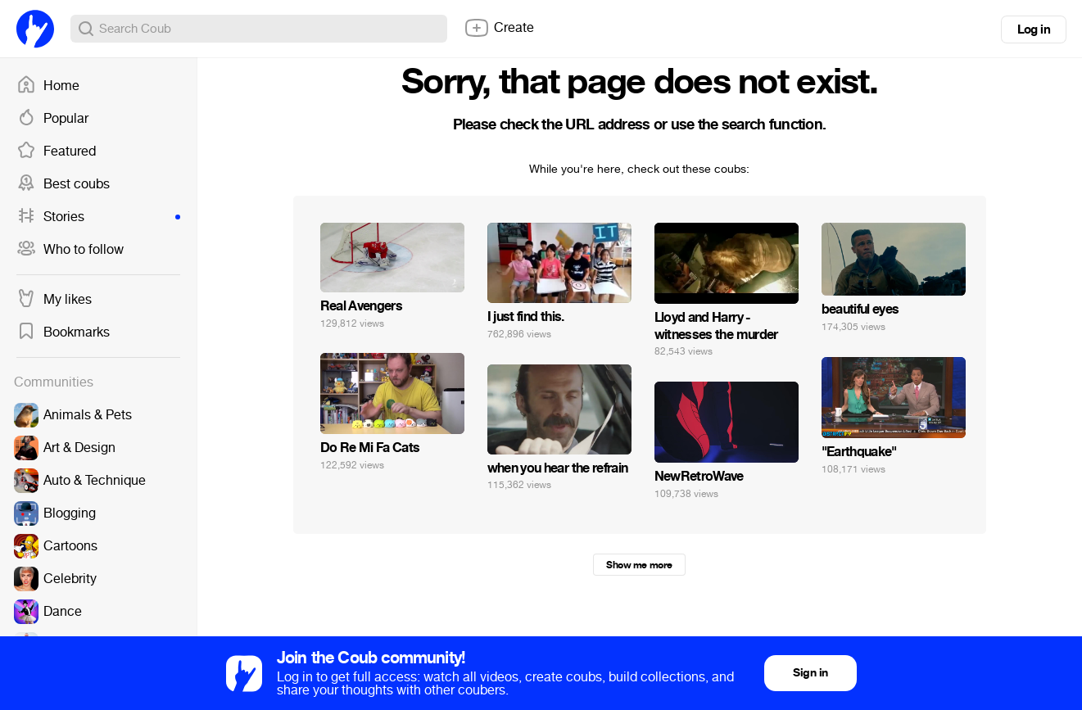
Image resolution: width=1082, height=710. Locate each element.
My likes (54, 299)
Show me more (639, 565)
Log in (1033, 29)
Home (47, 86)
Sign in (810, 673)
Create (499, 28)
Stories (98, 217)
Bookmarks (63, 332)
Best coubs (63, 184)
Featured (56, 151)
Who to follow (70, 249)
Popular (52, 118)
